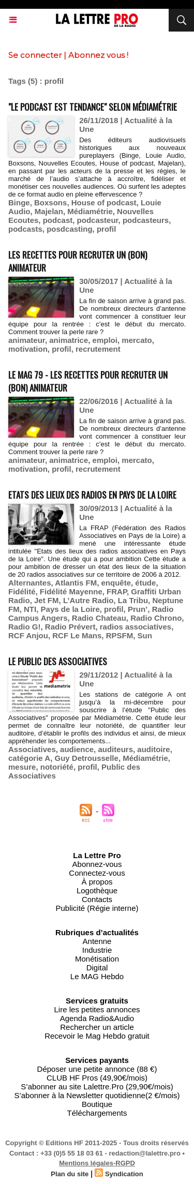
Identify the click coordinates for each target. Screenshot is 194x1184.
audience (77, 749)
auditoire (153, 749)
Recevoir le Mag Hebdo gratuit (97, 1035)
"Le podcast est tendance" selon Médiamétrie (92, 106)
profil (106, 228)
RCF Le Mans (76, 635)
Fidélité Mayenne (71, 591)
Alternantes (29, 582)
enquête (116, 582)
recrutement (98, 348)
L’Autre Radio (88, 600)
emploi (105, 340)
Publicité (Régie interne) (96, 908)
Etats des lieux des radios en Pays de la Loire (92, 494)
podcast (58, 220)
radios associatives (135, 626)
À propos (96, 881)
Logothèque (97, 890)
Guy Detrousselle (86, 758)
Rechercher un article (97, 1027)
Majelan (49, 211)
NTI (30, 609)
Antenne (97, 941)
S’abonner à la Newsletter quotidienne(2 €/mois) (97, 1095)
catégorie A (29, 758)
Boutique (97, 1104)
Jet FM (46, 600)
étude (145, 582)
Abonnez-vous (97, 864)
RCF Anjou (28, 635)
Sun (144, 635)
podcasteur (97, 220)
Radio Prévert (70, 626)
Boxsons (50, 202)
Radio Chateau (99, 617)
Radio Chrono (156, 617)
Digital (97, 967)
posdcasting (69, 228)
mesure (22, 766)
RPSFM (119, 635)
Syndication (124, 1174)
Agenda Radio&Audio (97, 1018)
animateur (26, 340)
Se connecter (35, 55)
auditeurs (115, 749)
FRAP (117, 591)
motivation (28, 348)
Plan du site (69, 1174)
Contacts (97, 899)
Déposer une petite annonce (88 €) (97, 1069)
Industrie (97, 950)
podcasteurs (146, 220)
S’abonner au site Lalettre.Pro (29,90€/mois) (97, 1086)
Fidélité (22, 591)
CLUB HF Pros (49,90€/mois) (97, 1077)
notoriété (56, 766)
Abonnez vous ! (98, 55)
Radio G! (24, 626)
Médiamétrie (90, 211)
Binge (19, 202)
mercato (137, 340)
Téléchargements (97, 1112)
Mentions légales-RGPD (97, 1163)
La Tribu (133, 600)
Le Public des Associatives (57, 661)
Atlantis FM (76, 582)
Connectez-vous (97, 872)
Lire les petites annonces (97, 1009)
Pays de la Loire (70, 609)
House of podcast (104, 202)
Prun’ (137, 609)
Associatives (32, 749)
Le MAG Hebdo (97, 976)
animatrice (68, 340)
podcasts (25, 228)
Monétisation (97, 958)
